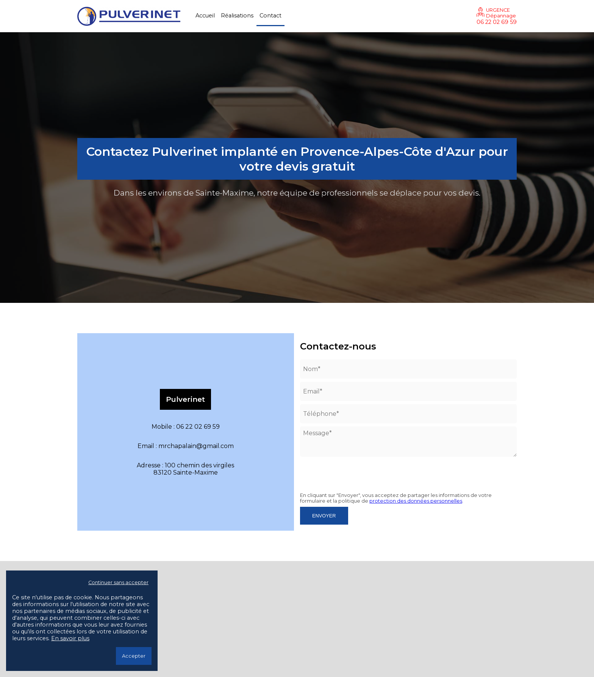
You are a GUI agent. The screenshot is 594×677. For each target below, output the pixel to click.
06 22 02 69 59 (497, 22)
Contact (270, 15)
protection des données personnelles (415, 501)
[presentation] (344, 471)
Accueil (205, 15)
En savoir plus (70, 638)
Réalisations (237, 15)
